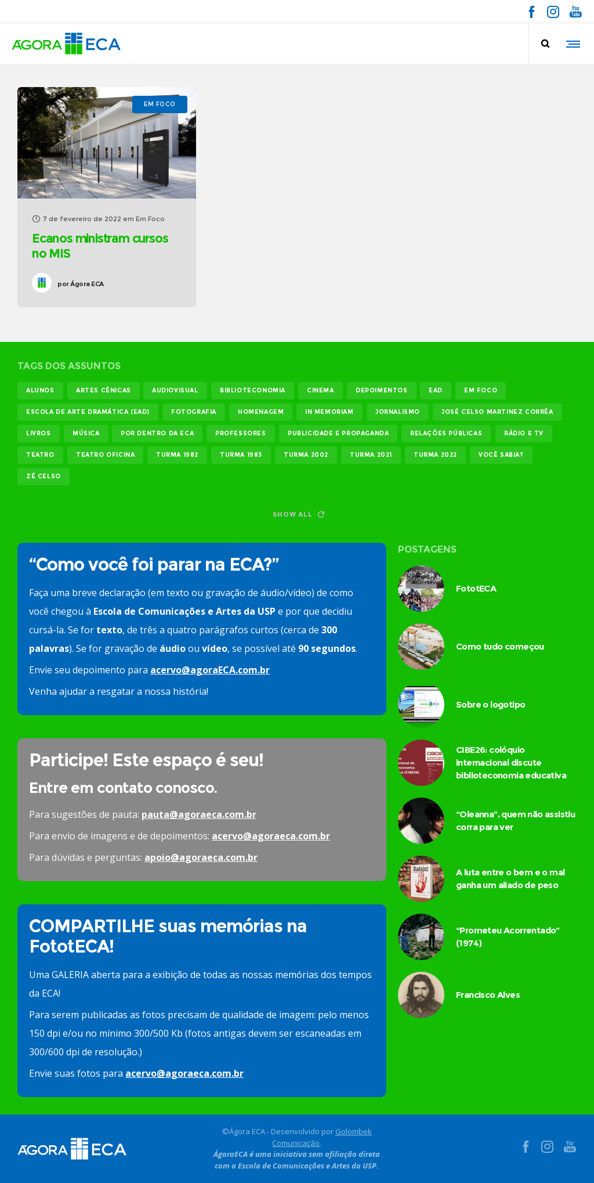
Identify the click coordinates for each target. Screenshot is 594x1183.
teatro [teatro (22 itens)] (40, 455)
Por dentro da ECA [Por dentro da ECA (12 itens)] (157, 433)
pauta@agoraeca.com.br (199, 814)
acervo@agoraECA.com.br (210, 669)
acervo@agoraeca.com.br (271, 835)
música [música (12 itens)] (86, 433)
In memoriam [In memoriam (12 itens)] (329, 412)
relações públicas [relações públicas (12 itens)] (446, 433)
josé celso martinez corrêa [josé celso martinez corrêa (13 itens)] (497, 412)
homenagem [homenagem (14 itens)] (261, 412)
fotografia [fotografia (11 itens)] (193, 412)
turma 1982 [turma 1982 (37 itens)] (177, 455)
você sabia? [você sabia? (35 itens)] (501, 455)
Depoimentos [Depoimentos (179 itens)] (382, 390)
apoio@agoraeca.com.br (201, 857)
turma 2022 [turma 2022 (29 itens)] (435, 455)
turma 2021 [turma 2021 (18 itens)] (371, 455)
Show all (298, 514)
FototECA (476, 588)
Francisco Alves (488, 994)
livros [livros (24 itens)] (38, 433)
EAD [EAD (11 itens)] (436, 390)
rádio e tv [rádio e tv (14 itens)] (524, 433)
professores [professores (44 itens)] (240, 433)
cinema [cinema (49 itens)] (320, 390)
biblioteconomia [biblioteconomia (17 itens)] (252, 390)
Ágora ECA (80, 284)
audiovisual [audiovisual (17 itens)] (175, 390)
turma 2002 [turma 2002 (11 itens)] (306, 455)
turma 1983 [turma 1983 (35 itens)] (241, 455)
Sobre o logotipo (490, 704)
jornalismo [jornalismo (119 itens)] (397, 412)
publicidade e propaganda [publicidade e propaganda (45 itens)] (338, 433)
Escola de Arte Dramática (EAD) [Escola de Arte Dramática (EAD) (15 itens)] (88, 412)
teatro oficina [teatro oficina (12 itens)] (105, 455)
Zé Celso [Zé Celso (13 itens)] (43, 476)
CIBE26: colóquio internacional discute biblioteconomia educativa (511, 762)
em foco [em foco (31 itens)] (480, 390)
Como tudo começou (500, 646)
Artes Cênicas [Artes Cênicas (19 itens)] (103, 390)
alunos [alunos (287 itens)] (40, 390)
